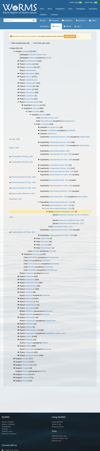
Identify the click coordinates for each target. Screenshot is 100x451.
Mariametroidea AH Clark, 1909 (60, 186)
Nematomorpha (31, 305)
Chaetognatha (31, 83)
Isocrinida (44, 245)
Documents (93, 9)
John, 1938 (71, 220)
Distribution (67, 20)
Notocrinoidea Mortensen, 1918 (23, 193)
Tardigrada (29, 352)
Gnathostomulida (32, 283)
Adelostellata (33, 257)
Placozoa (29, 327)
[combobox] (18, 20)
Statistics (44, 26)
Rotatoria (29, 343)
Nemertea (29, 308)
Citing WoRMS (57, 422)
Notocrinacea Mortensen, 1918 (60, 191)
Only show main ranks (40, 43)
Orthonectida (30, 317)
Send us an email (10, 450)
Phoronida (29, 324)
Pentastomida (31, 321)
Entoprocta (30, 276)
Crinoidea (35, 111)
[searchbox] (17, 20)
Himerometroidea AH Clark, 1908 (61, 171)
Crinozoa (35, 108)
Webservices (56, 441)
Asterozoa (36, 105)
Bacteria (25, 362)
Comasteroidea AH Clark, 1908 (60, 160)
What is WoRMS (8, 422)
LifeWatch (43, 15)
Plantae (25, 374)
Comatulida (45, 124)
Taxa (42, 20)
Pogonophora (30, 333)
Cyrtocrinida (45, 238)
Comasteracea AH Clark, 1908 (60, 154)
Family (47, 208)
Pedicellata (32, 270)
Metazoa (32, 58)
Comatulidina (52, 130)
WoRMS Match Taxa (59, 436)
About (50, 9)
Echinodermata (31, 102)
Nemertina (29, 311)
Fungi (24, 368)
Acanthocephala (31, 61)
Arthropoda (29, 67)
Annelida (28, 64)
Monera (25, 371)
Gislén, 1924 (63, 227)
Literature (54, 20)
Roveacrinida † (46, 248)
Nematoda (29, 302)
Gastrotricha (30, 279)
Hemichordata (31, 286)
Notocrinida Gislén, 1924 (58, 197)
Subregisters (60, 9)
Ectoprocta (29, 273)
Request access (58, 427)
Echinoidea (46, 261)
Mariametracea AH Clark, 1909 (60, 175)
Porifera (28, 336)
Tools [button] (56, 26)
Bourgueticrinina (68, 121)
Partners (5, 429)
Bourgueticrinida (47, 121)
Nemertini (29, 314)
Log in (78, 26)
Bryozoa (29, 77)
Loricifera (29, 292)
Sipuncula (47, 349)
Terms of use (56, 424)
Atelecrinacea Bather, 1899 (59, 145)
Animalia (25, 51)
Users (70, 9)
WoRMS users (7, 431)
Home (42, 9)
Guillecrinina (51, 134)
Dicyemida (29, 99)
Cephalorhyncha (32, 80)
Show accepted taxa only (19, 43)
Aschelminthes (30, 70)
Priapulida (29, 340)
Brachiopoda (30, 73)
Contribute (54, 15)
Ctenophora (30, 92)
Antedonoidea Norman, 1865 (59, 142)
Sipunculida (30, 349)
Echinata (31, 267)
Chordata (29, 86)
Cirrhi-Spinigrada (34, 264)
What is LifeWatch (8, 424)
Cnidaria (29, 89)
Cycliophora (30, 96)
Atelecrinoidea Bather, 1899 (59, 151)
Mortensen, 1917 (64, 212)
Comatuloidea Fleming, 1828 (22, 156)
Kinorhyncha (30, 289)
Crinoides (35, 251)
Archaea (25, 359)
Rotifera (45, 343)
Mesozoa (29, 295)
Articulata (42, 115)
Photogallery (80, 9)
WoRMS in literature (9, 434)
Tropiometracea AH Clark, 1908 (60, 230)
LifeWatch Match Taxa (60, 438)
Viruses (25, 381)
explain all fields (70, 36)
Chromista (26, 365)
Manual (67, 26)
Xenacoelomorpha (32, 355)
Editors (92, 20)
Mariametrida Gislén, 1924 (59, 180)
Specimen (81, 20)
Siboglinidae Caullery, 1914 (55, 333)
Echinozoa (36, 254)
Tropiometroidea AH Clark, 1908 (23, 232)
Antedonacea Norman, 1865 (59, 137)
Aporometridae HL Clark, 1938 (60, 205)
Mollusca (29, 298)
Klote (30, 261)
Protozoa (25, 378)
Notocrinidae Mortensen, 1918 (61, 208)
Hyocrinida (45, 242)
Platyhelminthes (31, 330)
